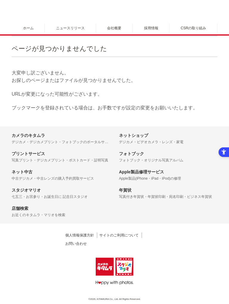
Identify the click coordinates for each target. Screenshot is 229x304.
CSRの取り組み (193, 28)
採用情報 (151, 28)
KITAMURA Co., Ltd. (108, 299)
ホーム (28, 28)
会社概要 (114, 28)
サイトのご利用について (119, 235)
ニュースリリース (70, 28)
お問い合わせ (76, 244)
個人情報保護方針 (79, 235)
